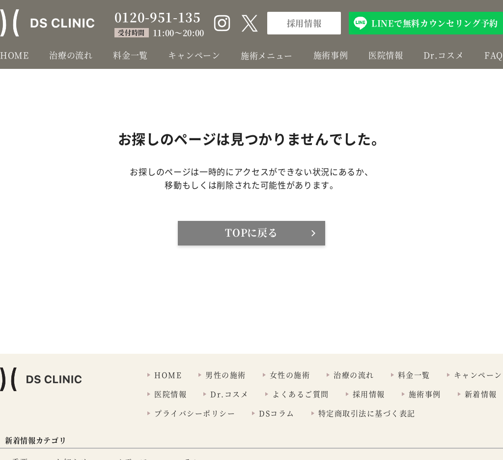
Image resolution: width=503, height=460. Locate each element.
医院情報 (385, 55)
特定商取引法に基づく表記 (367, 413)
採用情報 (304, 23)
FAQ (493, 55)
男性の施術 (225, 374)
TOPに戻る (251, 232)
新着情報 (481, 394)
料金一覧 (130, 55)
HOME (14, 55)
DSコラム (277, 413)
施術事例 (330, 55)
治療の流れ (70, 55)
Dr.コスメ (443, 55)
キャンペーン (194, 55)
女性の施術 (290, 374)
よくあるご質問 (300, 394)
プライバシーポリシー (194, 413)
